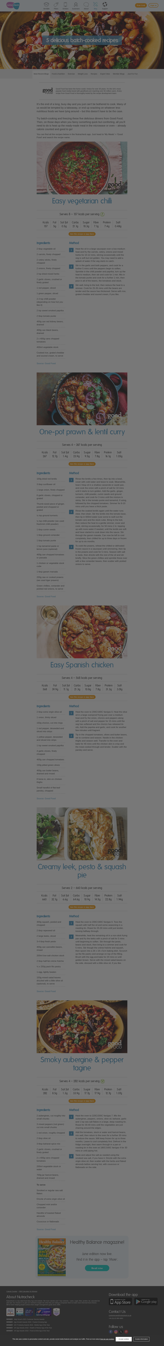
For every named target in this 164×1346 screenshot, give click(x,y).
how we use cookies (107, 1339)
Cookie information (141, 1339)
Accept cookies (124, 1339)
